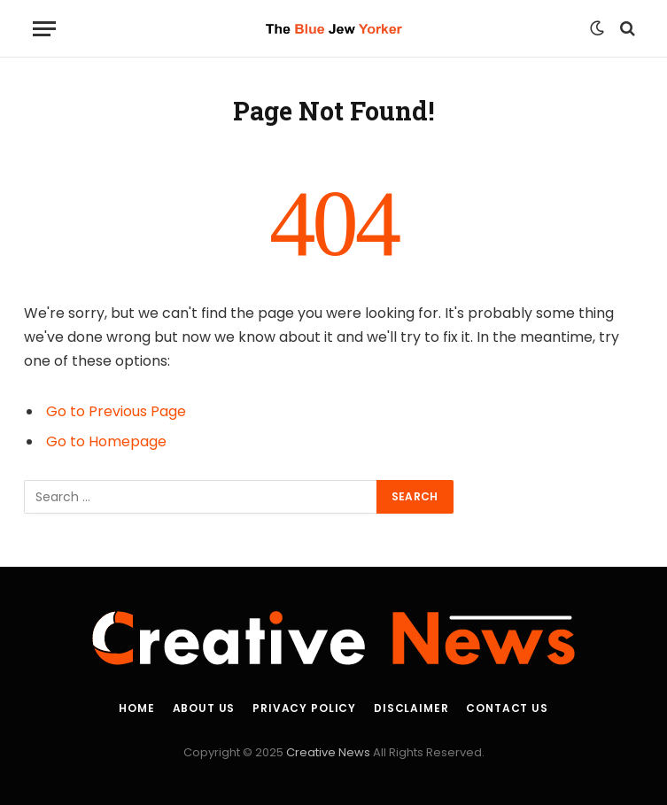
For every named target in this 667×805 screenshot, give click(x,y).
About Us (204, 708)
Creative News (328, 752)
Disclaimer (411, 708)
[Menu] (44, 29)
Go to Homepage (106, 441)
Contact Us (506, 708)
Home (136, 708)
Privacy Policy (304, 708)
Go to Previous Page (116, 411)
